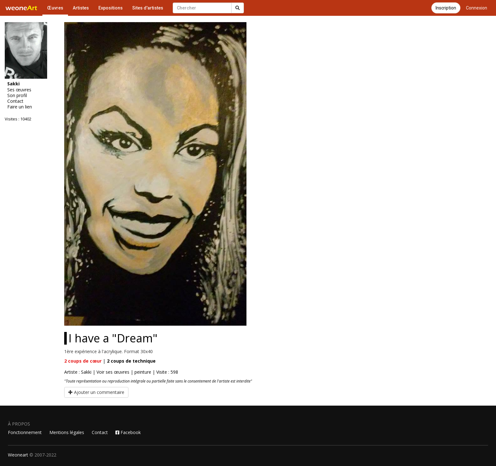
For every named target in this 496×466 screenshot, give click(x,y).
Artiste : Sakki (77, 372)
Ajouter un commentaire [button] (96, 392)
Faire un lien (19, 107)
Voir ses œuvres (112, 372)
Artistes (81, 7)
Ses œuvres (19, 90)
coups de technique (131, 361)
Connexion (476, 7)
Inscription (446, 7)
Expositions (110, 7)
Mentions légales (66, 432)
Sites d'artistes (147, 7)
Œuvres (55, 7)
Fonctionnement (25, 432)
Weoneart (18, 455)
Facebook (128, 432)
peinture (142, 372)
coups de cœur (83, 361)
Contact (15, 101)
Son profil (17, 95)
